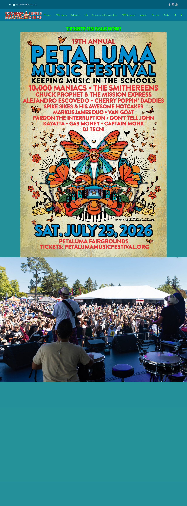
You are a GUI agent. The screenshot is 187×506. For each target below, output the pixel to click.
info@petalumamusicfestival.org (22, 4)
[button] (175, 15)
